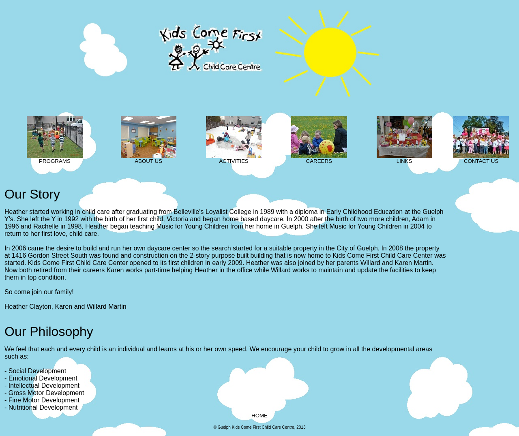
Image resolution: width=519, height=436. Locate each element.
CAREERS (319, 158)
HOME (259, 415)
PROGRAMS (55, 158)
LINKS (404, 158)
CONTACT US (481, 158)
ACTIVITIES (234, 158)
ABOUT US (148, 158)
